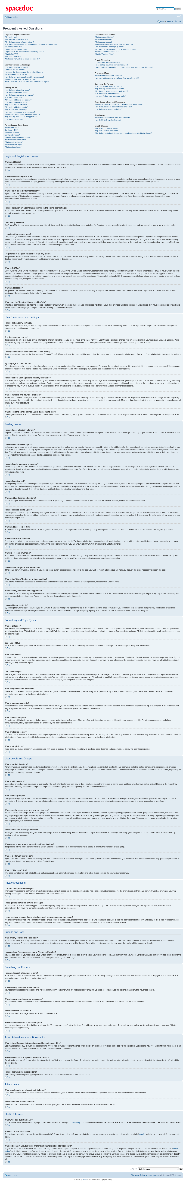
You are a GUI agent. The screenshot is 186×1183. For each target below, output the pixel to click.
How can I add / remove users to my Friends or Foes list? (117, 78)
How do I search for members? (106, 93)
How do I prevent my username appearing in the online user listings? (31, 44)
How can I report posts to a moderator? (20, 112)
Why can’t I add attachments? (16, 107)
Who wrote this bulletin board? (106, 128)
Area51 (142, 1134)
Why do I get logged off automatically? (19, 42)
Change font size (179, 16)
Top (8, 170)
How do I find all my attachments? (108, 120)
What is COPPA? (11, 54)
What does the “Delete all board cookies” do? (22, 59)
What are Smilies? (12, 132)
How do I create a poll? (14, 97)
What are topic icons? (13, 147)
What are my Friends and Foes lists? (109, 76)
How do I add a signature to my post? (19, 95)
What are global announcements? (18, 137)
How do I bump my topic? (14, 119)
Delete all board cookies (149, 1175)
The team (135, 1175)
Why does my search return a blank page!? (111, 91)
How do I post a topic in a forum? (17, 90)
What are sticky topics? (14, 142)
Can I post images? (12, 135)
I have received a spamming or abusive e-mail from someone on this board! (124, 67)
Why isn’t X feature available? (106, 131)
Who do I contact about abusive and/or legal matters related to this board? (123, 133)
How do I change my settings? (16, 67)
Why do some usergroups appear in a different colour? (116, 49)
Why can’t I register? (13, 56)
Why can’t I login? (12, 37)
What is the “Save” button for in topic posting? (22, 114)
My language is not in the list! (16, 74)
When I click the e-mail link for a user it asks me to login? (27, 82)
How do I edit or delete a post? (16, 93)
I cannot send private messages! (107, 62)
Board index (12, 17)
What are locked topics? (14, 144)
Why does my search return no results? (110, 89)
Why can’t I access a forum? (16, 105)
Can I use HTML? (11, 130)
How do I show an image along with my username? (24, 77)
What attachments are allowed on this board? (112, 117)
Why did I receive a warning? (16, 109)
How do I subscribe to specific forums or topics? (113, 107)
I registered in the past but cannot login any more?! (24, 52)
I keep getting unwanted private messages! (111, 65)
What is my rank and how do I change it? (20, 79)
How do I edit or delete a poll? (16, 102)
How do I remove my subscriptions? (108, 109)
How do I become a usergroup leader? (109, 47)
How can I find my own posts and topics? (110, 96)
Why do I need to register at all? (17, 39)
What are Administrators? (104, 37)
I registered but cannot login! (16, 49)
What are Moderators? (103, 39)
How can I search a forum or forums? (109, 86)
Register (170, 21)
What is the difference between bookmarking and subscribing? (119, 104)
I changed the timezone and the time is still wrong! (24, 72)
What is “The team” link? (104, 54)
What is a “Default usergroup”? (106, 52)
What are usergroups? (103, 42)
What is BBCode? (12, 128)
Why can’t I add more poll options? (18, 100)
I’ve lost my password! (13, 47)
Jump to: (133, 1169)
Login (179, 21)
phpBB (85, 1179)
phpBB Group (75, 1122)
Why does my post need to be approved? (21, 117)
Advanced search (174, 11)
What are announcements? (15, 140)
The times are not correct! (15, 70)
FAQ (162, 21)
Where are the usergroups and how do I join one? (114, 44)
